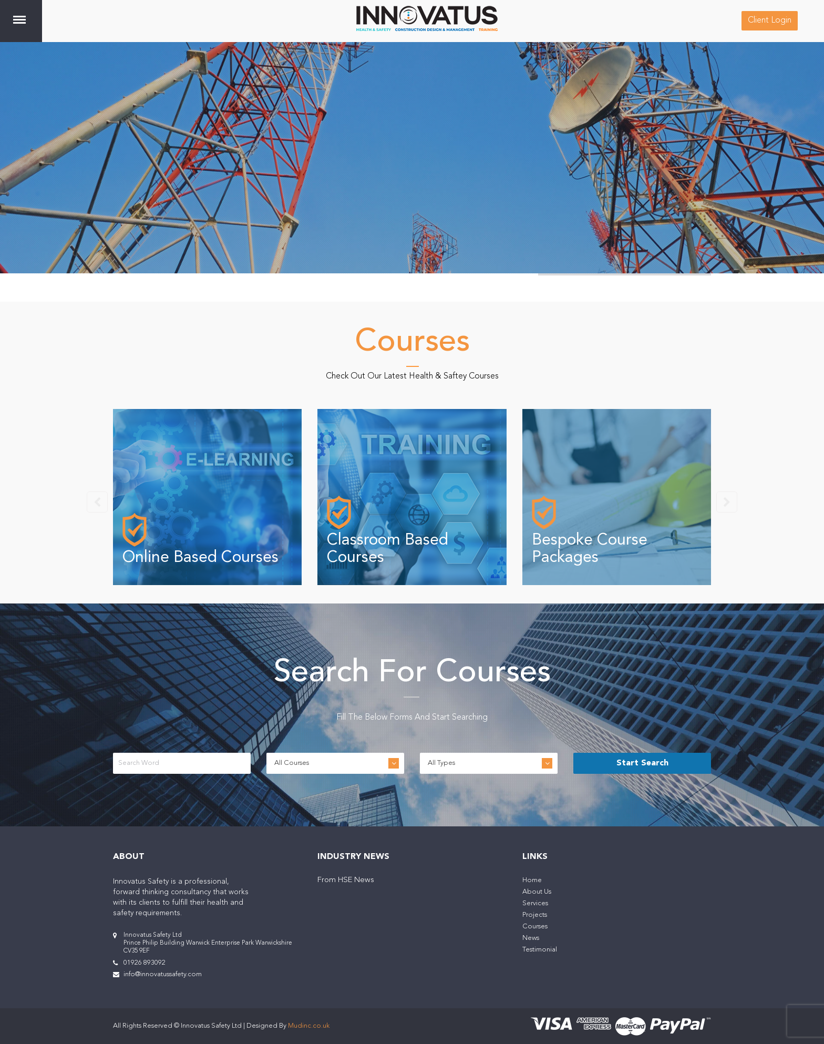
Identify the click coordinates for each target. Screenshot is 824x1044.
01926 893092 (144, 962)
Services (535, 903)
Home (532, 880)
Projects (534, 915)
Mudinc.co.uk (308, 1025)
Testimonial (539, 949)
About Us (536, 891)
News (530, 938)
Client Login (769, 20)
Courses (535, 926)
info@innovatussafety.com (162, 974)
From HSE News (345, 880)
